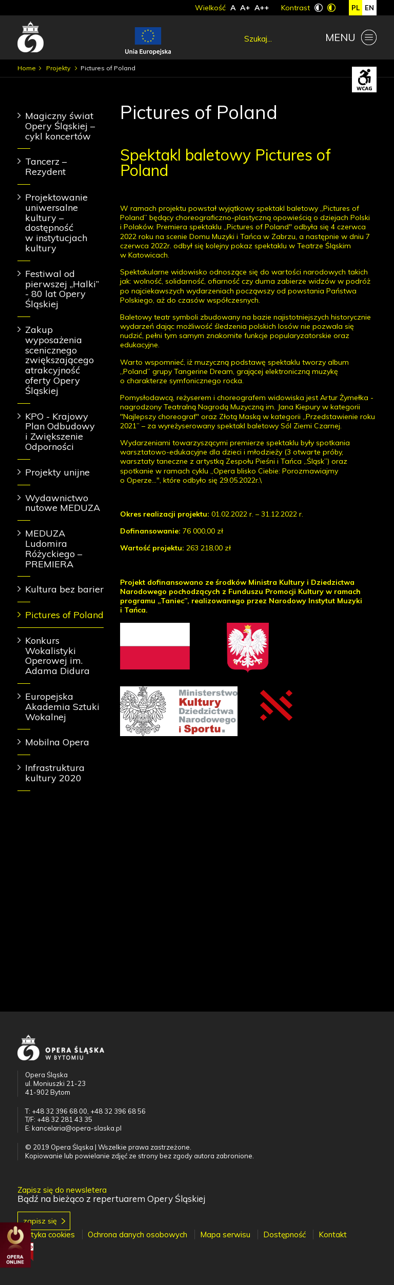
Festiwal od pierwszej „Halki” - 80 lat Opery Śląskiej (62, 289)
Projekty (59, 68)
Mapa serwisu (225, 1234)
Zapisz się (40, 1220)
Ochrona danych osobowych (137, 1234)
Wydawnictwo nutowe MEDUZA (62, 503)
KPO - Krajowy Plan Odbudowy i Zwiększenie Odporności (60, 431)
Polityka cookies (46, 1234)
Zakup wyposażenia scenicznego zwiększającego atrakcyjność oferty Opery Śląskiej (59, 360)
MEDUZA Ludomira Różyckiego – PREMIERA (53, 548)
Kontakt (333, 1234)
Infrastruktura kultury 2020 (55, 773)
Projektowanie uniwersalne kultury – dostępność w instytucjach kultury (56, 222)
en (369, 8)
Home (26, 68)
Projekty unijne (57, 472)
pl (355, 8)
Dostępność (284, 1234)
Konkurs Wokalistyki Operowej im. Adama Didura (57, 656)
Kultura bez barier (64, 589)
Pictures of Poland (64, 615)
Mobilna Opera (57, 742)
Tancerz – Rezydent (46, 166)
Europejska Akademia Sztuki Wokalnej (62, 706)
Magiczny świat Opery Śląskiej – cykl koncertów (60, 126)
